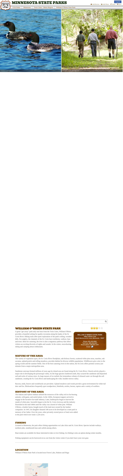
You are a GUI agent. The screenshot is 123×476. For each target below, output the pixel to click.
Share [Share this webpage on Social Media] (112, 4)
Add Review (95, 4)
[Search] (94, 321)
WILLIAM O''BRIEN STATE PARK (89, 335)
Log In (118, 2)
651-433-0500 (92, 341)
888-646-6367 (93, 343)
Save (119, 4)
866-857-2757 (94, 344)
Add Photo (105, 4)
